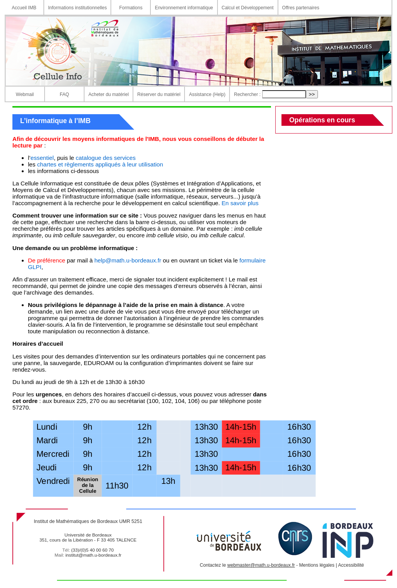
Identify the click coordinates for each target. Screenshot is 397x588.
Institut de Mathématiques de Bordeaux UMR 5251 (88, 521)
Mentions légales (316, 565)
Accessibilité (351, 565)
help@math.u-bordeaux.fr (127, 260)
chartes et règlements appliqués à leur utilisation (100, 164)
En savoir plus (239, 203)
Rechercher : (247, 94)
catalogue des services (106, 157)
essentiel (42, 157)
